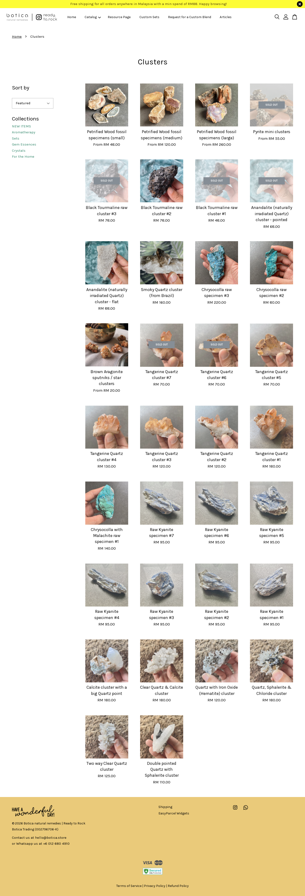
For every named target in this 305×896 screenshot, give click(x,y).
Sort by (20, 87)
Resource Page (119, 17)
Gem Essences (24, 144)
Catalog (93, 17)
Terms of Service (129, 886)
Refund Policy (178, 886)
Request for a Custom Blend (189, 17)
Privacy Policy (154, 886)
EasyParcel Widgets (173, 813)
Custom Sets (149, 17)
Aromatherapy (23, 132)
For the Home (23, 156)
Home (71, 17)
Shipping (165, 807)
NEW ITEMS (21, 126)
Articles (226, 17)
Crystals (18, 150)
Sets (15, 138)
